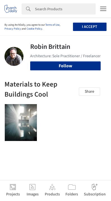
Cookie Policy (34, 29)
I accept (89, 27)
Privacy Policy (12, 29)
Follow (65, 66)
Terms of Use (52, 25)
